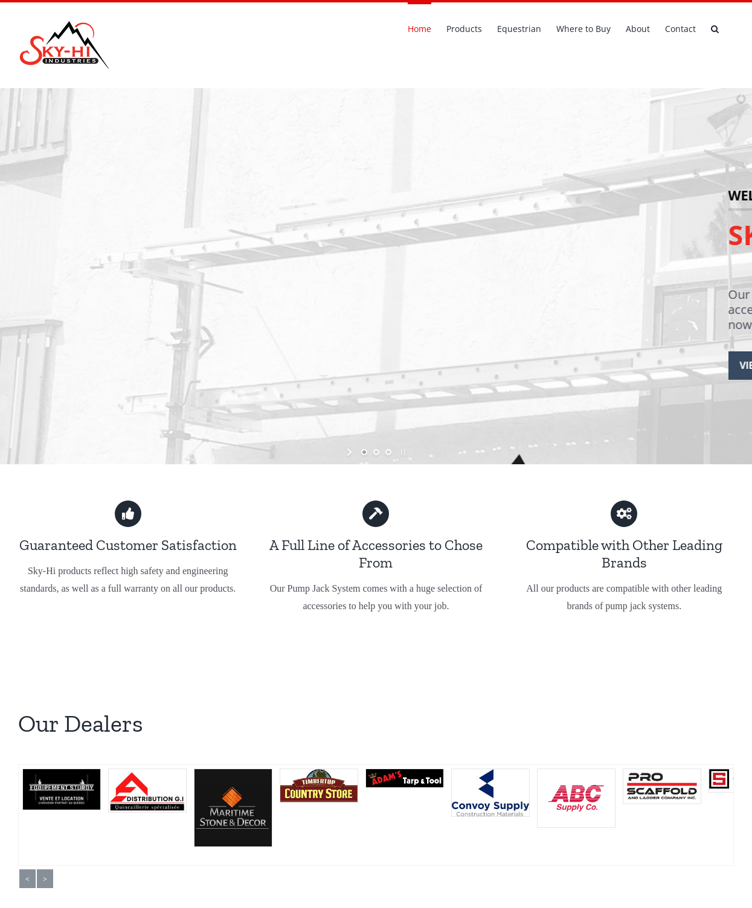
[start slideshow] (350, 452)
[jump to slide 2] (376, 452)
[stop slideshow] (402, 452)
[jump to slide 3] (388, 452)
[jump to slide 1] (364, 452)
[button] (715, 27)
